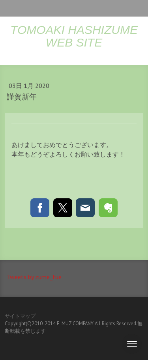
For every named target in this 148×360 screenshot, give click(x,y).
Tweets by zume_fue (34, 277)
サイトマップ (20, 316)
